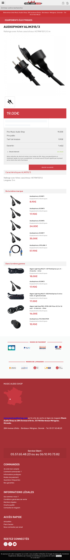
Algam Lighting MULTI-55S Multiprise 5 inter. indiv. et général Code (46, 295)
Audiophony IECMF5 (37, 221)
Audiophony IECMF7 (37, 233)
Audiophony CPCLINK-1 (38, 245)
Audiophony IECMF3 (37, 208)
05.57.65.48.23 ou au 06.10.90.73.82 (35, 454)
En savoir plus (35, 558)
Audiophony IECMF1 (37, 196)
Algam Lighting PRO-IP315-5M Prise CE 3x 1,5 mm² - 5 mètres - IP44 (46, 307)
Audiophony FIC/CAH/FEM (39, 319)
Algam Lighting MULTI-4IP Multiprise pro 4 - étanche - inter (46, 270)
